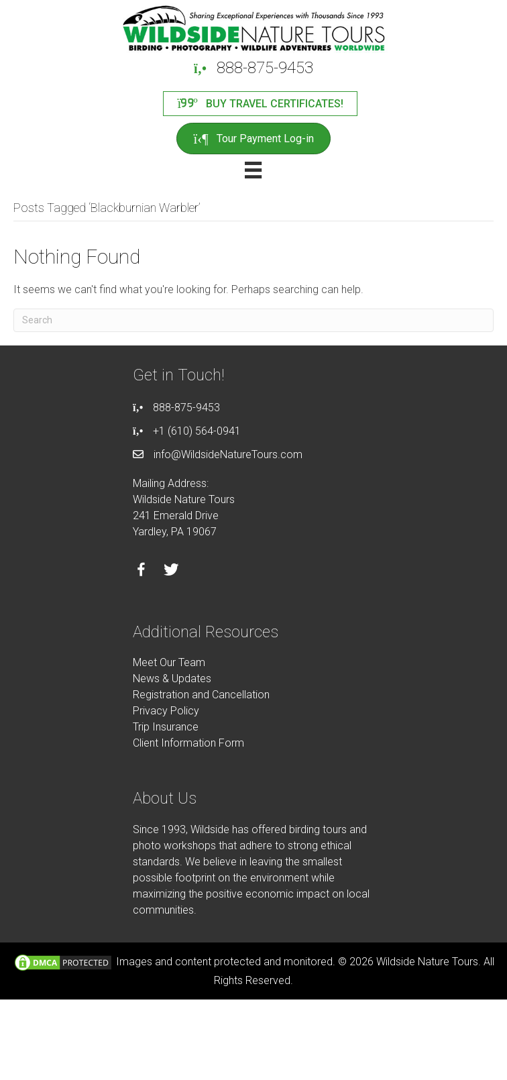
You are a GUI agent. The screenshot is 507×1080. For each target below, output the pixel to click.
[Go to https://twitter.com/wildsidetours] (171, 571)
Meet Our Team (169, 662)
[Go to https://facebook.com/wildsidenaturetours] (141, 571)
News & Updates (172, 678)
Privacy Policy (166, 710)
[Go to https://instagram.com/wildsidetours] (201, 571)
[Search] (253, 320)
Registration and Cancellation (201, 694)
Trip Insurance (166, 726)
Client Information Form (188, 743)
